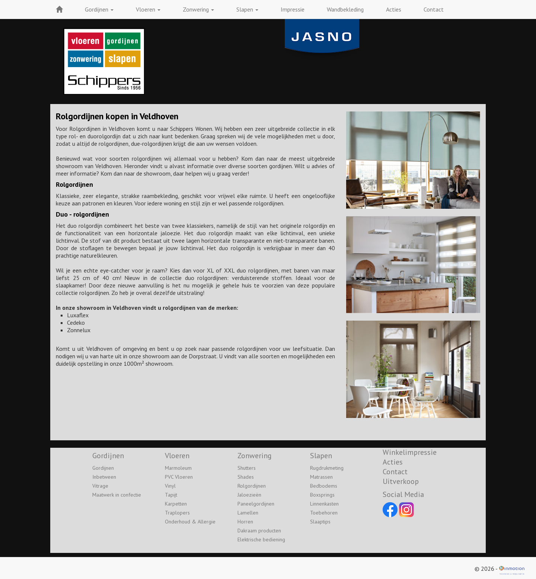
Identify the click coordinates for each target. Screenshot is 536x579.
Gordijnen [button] (99, 9)
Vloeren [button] (148, 9)
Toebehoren (324, 512)
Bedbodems (323, 485)
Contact (434, 9)
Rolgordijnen (251, 485)
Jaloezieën (249, 494)
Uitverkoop (401, 481)
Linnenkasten (324, 503)
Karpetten (176, 503)
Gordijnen (103, 468)
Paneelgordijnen (255, 503)
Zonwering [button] (198, 9)
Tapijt (171, 494)
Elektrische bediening (261, 539)
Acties (393, 9)
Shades (245, 476)
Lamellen (247, 512)
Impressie (292, 9)
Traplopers (177, 512)
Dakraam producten (259, 530)
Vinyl (170, 485)
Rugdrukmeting (327, 468)
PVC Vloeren (179, 476)
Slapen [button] (247, 9)
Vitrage (100, 485)
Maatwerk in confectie (116, 494)
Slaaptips (320, 521)
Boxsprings (322, 494)
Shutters (246, 468)
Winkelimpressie (410, 452)
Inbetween (104, 476)
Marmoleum (178, 468)
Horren (245, 521)
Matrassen (321, 476)
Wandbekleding (345, 9)
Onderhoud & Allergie (190, 521)
